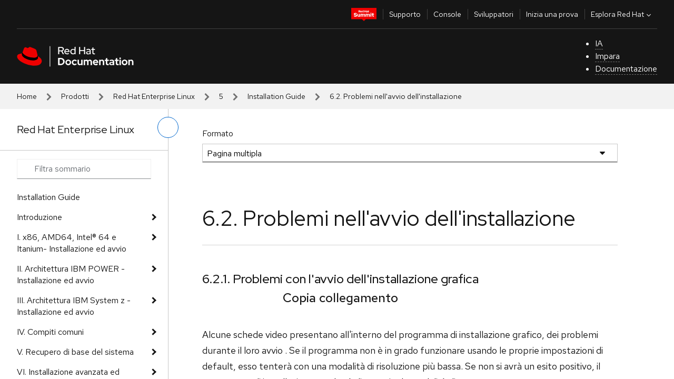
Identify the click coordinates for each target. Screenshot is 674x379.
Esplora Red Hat (622, 14)
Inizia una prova (552, 14)
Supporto (405, 14)
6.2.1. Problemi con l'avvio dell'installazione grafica (340, 279)
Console (447, 14)
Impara (607, 56)
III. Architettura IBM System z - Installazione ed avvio (74, 306)
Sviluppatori (493, 14)
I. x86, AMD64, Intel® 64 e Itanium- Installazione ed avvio (71, 243)
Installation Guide (276, 96)
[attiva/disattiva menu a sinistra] (168, 127)
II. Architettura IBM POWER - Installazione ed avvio (71, 274)
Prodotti (75, 96)
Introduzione (39, 217)
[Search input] (84, 169)
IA (599, 43)
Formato (217, 133)
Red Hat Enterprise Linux (154, 96)
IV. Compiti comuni (50, 331)
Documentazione (626, 68)
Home (27, 96)
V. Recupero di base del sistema (75, 351)
